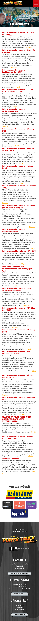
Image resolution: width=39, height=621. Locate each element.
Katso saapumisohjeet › (19, 573)
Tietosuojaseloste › (24, 548)
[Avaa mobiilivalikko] (36, 3)
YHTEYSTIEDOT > (19, 614)
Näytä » (29, 48)
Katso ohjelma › (19, 594)
